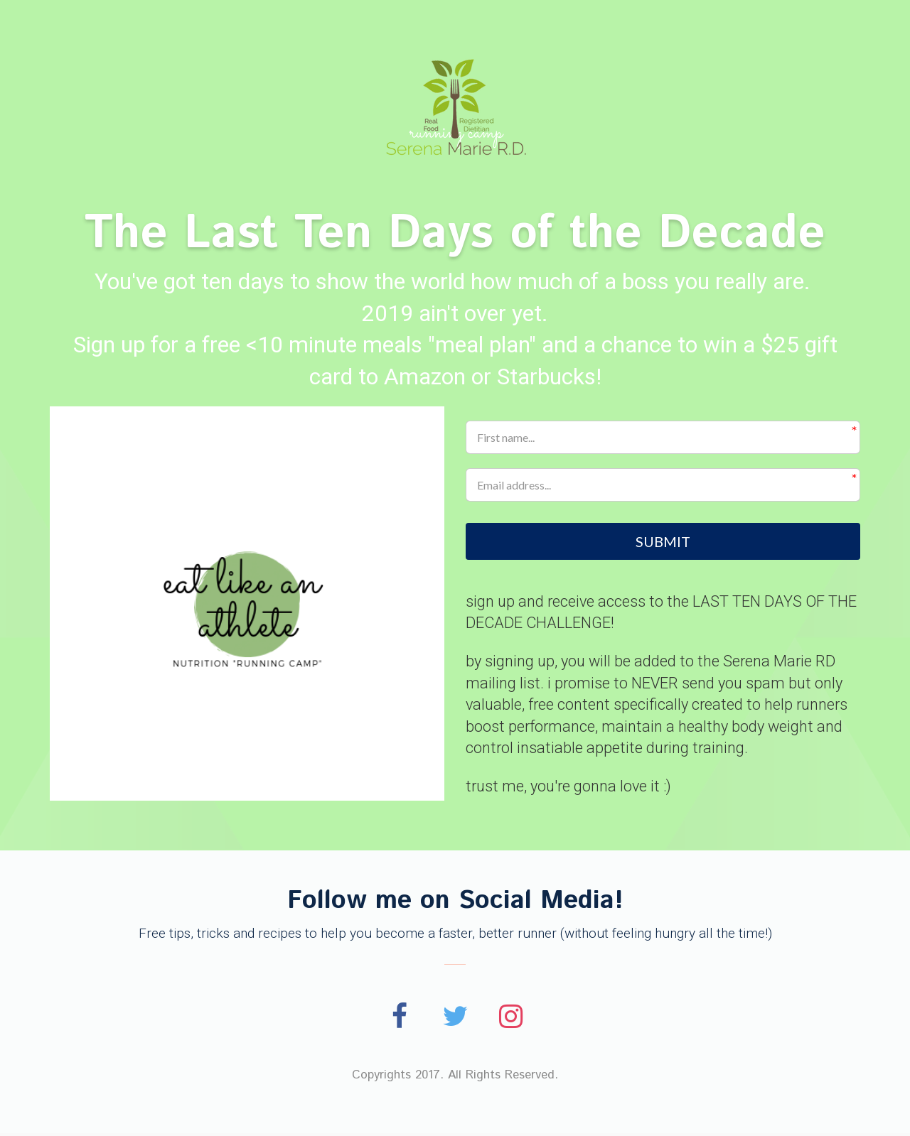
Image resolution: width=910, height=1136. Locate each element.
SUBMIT (663, 542)
